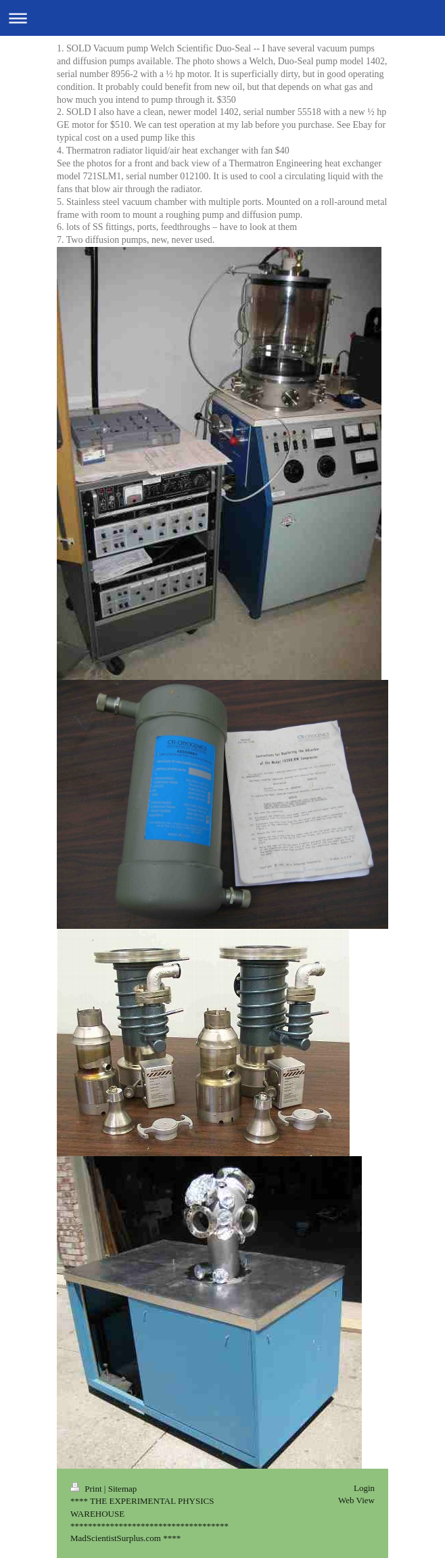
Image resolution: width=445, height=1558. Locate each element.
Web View (356, 1500)
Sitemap (122, 1489)
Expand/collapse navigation (222, 17)
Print (87, 1489)
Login (364, 1488)
